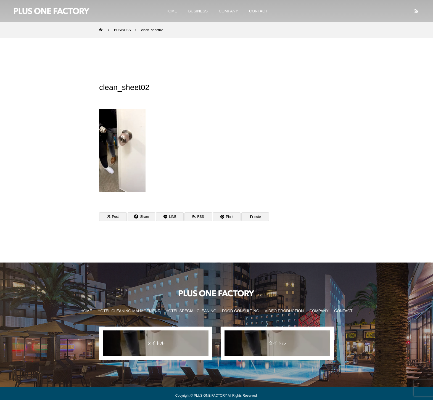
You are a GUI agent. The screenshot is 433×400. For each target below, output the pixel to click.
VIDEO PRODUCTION (284, 311)
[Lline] (170, 216)
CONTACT (258, 11)
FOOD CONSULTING (240, 311)
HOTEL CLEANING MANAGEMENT (128, 311)
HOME (171, 11)
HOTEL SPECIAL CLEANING (190, 311)
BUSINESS (198, 11)
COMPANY (228, 11)
